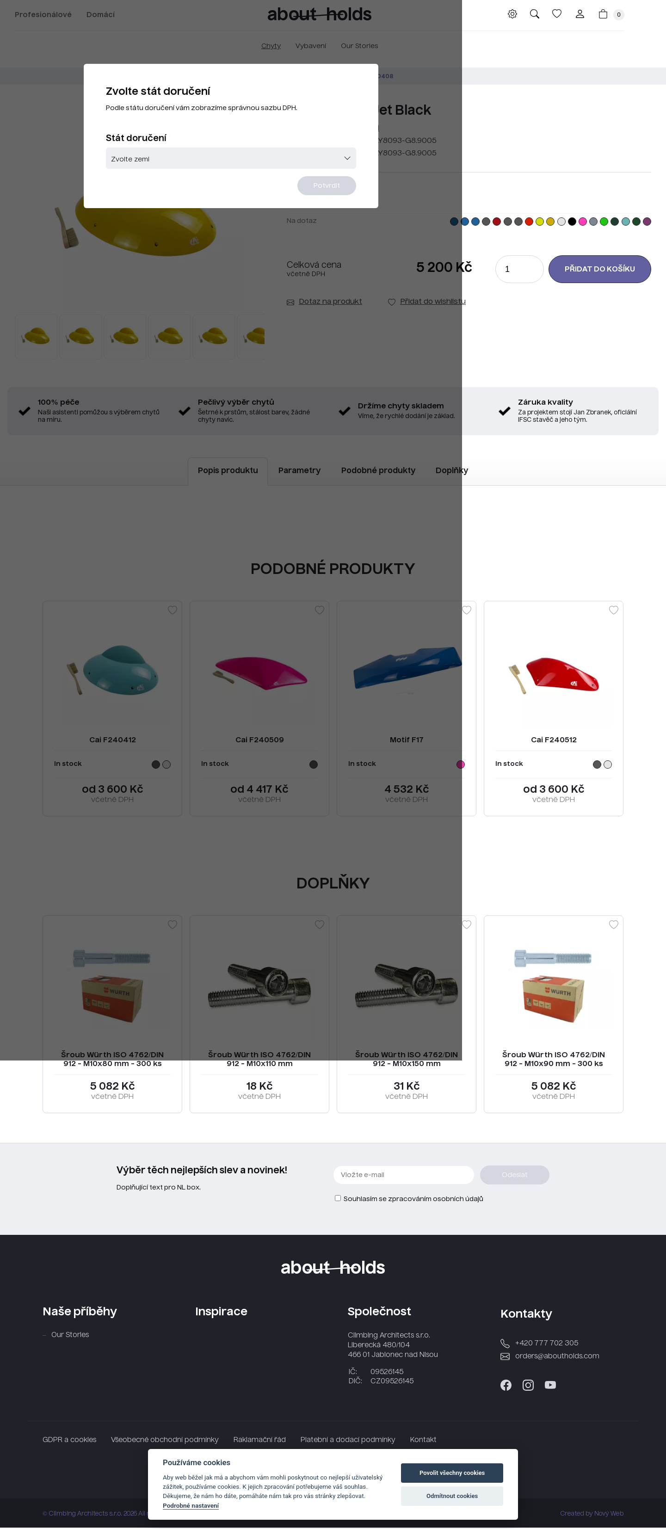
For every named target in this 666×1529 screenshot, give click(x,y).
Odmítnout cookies (452, 1495)
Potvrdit (389, 225)
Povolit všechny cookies (452, 1472)
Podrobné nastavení (191, 1505)
